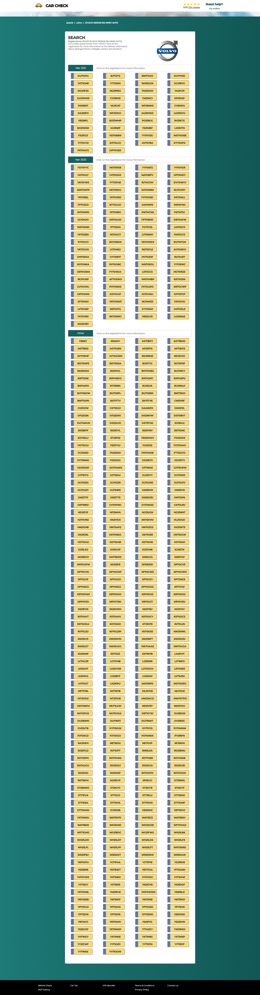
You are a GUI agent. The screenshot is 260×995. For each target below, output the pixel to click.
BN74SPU (179, 378)
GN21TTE (115, 497)
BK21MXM (83, 370)
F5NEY (83, 341)
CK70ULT (83, 175)
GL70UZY (83, 490)
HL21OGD (179, 519)
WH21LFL (83, 847)
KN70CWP (180, 286)
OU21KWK (83, 720)
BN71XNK (83, 378)
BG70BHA (115, 242)
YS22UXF (83, 929)
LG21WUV (179, 113)
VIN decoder (109, 985)
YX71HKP (179, 936)
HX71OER (147, 534)
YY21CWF (83, 944)
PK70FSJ (179, 212)
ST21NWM (83, 787)
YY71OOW (115, 951)
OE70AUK (115, 219)
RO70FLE (147, 249)
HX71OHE (147, 542)
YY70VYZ (83, 142)
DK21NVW (147, 415)
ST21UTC (115, 787)
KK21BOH (83, 557)
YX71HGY (83, 936)
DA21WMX (83, 98)
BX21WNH (83, 128)
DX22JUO (115, 423)
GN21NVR (147, 490)
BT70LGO (115, 204)
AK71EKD (83, 348)
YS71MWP (115, 929)
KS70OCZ (179, 616)
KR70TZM (115, 601)
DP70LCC (115, 142)
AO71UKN (115, 348)
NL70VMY (179, 189)
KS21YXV (179, 609)
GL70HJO (83, 219)
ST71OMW (83, 810)
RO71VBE (147, 758)
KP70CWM (180, 571)
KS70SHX (115, 624)
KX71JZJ (115, 653)
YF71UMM (179, 869)
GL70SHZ (179, 475)
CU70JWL (83, 286)
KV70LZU (83, 631)
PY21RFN (179, 735)
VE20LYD (147, 316)
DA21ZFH (83, 113)
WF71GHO (83, 832)
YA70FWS (83, 182)
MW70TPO (180, 698)
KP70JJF (83, 579)
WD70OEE (180, 135)
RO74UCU (83, 765)
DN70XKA (83, 256)
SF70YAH (83, 301)
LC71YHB (115, 661)
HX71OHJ (179, 542)
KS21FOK (83, 609)
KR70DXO (115, 594)
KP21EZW (147, 564)
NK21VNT (147, 705)
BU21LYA (147, 385)
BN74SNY (147, 378)
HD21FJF (83, 512)
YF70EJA (115, 227)
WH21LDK (147, 839)
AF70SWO (115, 279)
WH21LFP (115, 847)
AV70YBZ (147, 142)
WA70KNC (83, 227)
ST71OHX (147, 802)
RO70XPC (83, 758)
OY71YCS (147, 728)
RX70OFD (147, 772)
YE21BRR (83, 869)
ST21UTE (147, 787)
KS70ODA (83, 624)
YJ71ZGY (83, 884)
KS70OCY (147, 616)
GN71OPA (179, 497)
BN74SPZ (83, 385)
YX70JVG (179, 301)
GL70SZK (115, 482)
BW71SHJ (179, 393)
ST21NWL (179, 780)
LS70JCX (147, 271)
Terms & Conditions (144, 985)
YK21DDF (179, 884)
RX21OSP (115, 772)
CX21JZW (83, 408)
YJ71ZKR (115, 884)
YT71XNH (115, 83)
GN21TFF (83, 497)
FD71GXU (83, 445)
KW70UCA (180, 646)
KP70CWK (147, 571)
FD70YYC (83, 167)
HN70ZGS (147, 527)
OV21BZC (179, 720)
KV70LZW (115, 631)
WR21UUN (180, 854)
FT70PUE (115, 182)
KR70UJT (147, 601)
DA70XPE (147, 204)
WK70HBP (147, 279)
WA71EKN (83, 825)
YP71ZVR (115, 914)
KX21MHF (83, 653)
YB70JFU (83, 862)
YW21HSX (179, 929)
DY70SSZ (147, 309)
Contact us (172, 985)
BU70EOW (83, 393)
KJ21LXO (83, 549)
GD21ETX (147, 460)
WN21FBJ (83, 854)
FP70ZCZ (83, 204)
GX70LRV (179, 504)
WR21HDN (147, 854)
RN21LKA (147, 750)
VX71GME (83, 83)
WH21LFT (147, 847)
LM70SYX (179, 227)
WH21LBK (179, 832)
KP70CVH (83, 571)
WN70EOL (147, 264)
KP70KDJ (115, 586)
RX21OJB (179, 765)
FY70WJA (115, 271)
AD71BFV (147, 341)
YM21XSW (147, 90)
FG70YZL (147, 227)
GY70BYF (115, 256)
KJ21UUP (115, 549)
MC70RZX (179, 271)
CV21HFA (179, 105)
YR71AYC (83, 921)
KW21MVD (115, 638)
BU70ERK (147, 393)
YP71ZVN (83, 914)
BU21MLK (179, 385)
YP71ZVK (179, 906)
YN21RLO (179, 892)
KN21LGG (147, 557)
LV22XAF (147, 676)
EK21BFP (83, 430)
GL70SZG (83, 482)
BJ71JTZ (115, 75)
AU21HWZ (147, 113)
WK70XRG (180, 847)
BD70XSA (115, 363)
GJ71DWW (180, 467)
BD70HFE (83, 363)
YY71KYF (179, 944)
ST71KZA (83, 802)
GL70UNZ (147, 482)
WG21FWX (147, 832)
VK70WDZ (147, 242)
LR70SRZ (179, 668)
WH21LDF (115, 839)
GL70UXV (179, 482)
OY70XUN (115, 728)
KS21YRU (147, 609)
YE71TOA (147, 869)
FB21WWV (147, 437)
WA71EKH (179, 817)
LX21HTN (179, 128)
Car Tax (74, 985)
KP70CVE (179, 564)
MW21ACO (147, 698)
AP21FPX (147, 348)
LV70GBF (83, 309)
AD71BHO (179, 341)
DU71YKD (179, 75)
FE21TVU (115, 445)
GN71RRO (83, 504)
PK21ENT (83, 105)
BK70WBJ (147, 370)
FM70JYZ (179, 234)
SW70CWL (147, 212)
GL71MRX (115, 490)
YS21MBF (147, 128)
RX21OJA (147, 765)
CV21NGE (115, 98)
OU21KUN (179, 713)
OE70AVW (180, 219)
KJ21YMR (147, 549)
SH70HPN (83, 212)
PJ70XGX (115, 735)
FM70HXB (147, 452)
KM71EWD (115, 557)
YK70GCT (115, 234)
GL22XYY (147, 475)
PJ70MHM (180, 728)
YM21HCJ (147, 98)
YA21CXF (115, 105)
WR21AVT (115, 854)
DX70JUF (115, 294)
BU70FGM (180, 242)
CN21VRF (179, 400)
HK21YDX (115, 519)
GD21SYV (179, 460)
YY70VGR (179, 167)
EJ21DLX (180, 423)
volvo (79, 23)
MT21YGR (115, 698)
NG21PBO (115, 90)
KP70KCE (179, 579)
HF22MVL (115, 512)
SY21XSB (115, 810)
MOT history (44, 989)
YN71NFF (115, 899)
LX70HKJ (115, 249)
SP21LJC (147, 780)
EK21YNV (147, 430)
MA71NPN (147, 683)
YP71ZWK (147, 914)
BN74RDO (115, 378)
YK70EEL (83, 197)
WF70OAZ (180, 825)
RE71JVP (147, 743)
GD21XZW (83, 467)
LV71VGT (83, 683)
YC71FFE (147, 862)
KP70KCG (83, 586)
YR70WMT (115, 301)
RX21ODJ (115, 765)
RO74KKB (179, 758)
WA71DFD (115, 817)
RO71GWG (115, 758)
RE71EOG (115, 743)
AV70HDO (180, 249)
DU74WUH (83, 423)
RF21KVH (179, 743)
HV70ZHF (147, 256)
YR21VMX (179, 914)
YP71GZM (147, 906)
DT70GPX (179, 142)
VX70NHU (83, 817)
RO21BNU (179, 750)
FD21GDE (179, 437)
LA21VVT (179, 653)
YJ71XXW (179, 877)
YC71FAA (115, 862)
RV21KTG (179, 120)
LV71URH (179, 676)
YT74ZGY (147, 929)
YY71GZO (115, 944)
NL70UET (179, 256)
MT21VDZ (83, 698)
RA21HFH (83, 743)
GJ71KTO (83, 475)
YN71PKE (147, 899)
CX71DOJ (115, 408)
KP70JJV (147, 579)
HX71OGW (180, 534)
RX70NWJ (115, 316)
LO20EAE (179, 316)
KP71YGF (179, 586)
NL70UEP (83, 279)
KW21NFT (147, 638)
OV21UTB (83, 728)
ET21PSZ (115, 437)
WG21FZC (83, 90)
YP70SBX (115, 212)
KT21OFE (147, 624)
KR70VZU (179, 601)
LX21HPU (115, 683)
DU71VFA (83, 75)
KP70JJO (115, 579)
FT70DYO (179, 452)
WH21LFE (179, 839)
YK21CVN (147, 884)
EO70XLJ (83, 437)
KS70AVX (115, 616)
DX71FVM (147, 423)
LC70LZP (83, 661)
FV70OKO (147, 197)
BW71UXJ (147, 75)
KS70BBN (115, 135)
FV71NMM (83, 460)
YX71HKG (147, 936)
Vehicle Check (45, 985)
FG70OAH (180, 445)
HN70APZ (115, 527)
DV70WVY (180, 182)
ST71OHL (115, 802)
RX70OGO (180, 772)
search (69, 23)
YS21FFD (147, 921)
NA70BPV (147, 175)
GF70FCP (179, 294)
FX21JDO (115, 460)
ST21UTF (180, 787)
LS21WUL (83, 676)
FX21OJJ (83, 135)
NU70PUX (83, 713)
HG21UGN (147, 512)
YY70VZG (147, 135)
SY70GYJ (83, 242)
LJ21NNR (147, 661)
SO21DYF (115, 780)
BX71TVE (147, 400)
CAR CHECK (51, 5)
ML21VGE (147, 691)
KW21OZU (179, 638)
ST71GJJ (115, 795)
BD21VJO (179, 356)
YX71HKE (115, 936)
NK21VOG (179, 705)
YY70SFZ (147, 167)
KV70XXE (147, 631)
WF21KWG (147, 105)
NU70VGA (115, 713)
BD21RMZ (147, 356)
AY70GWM (115, 356)
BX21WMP (115, 120)
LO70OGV (147, 668)
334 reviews (194, 7)
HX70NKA (115, 534)
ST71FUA (83, 795)
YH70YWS (83, 877)
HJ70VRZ (83, 519)
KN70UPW (83, 564)
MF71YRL (83, 691)
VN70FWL (180, 204)
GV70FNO (115, 504)
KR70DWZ (83, 594)
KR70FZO (83, 601)
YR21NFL (83, 120)
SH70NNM (147, 189)
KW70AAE (147, 646)
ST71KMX (179, 795)
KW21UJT (83, 646)
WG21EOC (115, 832)
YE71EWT (115, 869)
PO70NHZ (115, 286)
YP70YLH (83, 906)
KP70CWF (115, 571)
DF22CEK (83, 415)
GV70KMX (147, 504)
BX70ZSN (179, 279)
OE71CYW (147, 713)
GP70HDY (180, 175)
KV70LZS (179, 624)
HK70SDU (115, 189)
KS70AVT (83, 616)
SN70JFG (115, 309)
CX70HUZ (115, 175)
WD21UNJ (115, 825)
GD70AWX (115, 467)
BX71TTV (115, 400)
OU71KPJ (115, 720)
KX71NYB (147, 653)
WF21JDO (115, 113)
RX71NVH (83, 780)
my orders (214, 8)
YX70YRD (83, 316)
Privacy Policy (142, 989)
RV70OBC (115, 264)
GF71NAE (147, 467)
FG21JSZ (147, 445)
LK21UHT (83, 668)
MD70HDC (180, 683)
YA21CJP (180, 90)
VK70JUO (83, 249)
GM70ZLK (179, 309)
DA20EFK (147, 408)
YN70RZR (83, 899)
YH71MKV (115, 877)
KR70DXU (180, 594)
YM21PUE (115, 892)
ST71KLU (147, 795)
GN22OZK (147, 497)
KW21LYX (83, 638)
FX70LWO (147, 286)
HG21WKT (179, 512)
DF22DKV (115, 415)
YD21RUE (179, 862)
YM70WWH (148, 892)
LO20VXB (115, 668)
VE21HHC (147, 810)
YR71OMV (115, 921)
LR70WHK (83, 294)
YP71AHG (115, 906)
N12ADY (115, 341)
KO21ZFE (115, 564)
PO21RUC (147, 120)
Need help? (214, 4)
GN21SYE (179, 490)
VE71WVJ (179, 810)
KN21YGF (179, 557)
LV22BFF (115, 676)
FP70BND (147, 219)
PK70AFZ (83, 150)
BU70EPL (115, 393)
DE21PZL (179, 408)
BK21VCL (115, 370)
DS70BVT (179, 415)
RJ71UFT (115, 750)
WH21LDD (83, 839)
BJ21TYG (147, 363)
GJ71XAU (115, 475)
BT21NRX (115, 385)
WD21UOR (147, 825)
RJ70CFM (147, 182)
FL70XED (83, 452)
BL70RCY (179, 370)
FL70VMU (147, 294)
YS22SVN (179, 921)
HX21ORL (83, 534)
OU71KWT (147, 720)
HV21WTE (179, 527)
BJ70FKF (179, 363)
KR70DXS (147, 594)
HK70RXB (115, 167)
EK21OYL (115, 430)
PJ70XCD (83, 735)
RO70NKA (83, 264)
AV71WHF (83, 356)
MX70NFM (83, 705)
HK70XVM (147, 519)
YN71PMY (179, 899)
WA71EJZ (147, 817)
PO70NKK (147, 735)
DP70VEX (115, 150)
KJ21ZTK (179, 549)
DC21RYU (179, 83)
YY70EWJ (179, 264)
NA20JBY (83, 323)
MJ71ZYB (115, 691)
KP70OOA (147, 586)
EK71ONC (179, 430)
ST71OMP (179, 802)
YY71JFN (147, 944)
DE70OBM (83, 271)
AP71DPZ (179, 348)
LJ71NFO (179, 661)
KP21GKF (179, 98)
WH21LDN (147, 83)
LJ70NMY (147, 234)
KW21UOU (115, 646)
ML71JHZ (179, 691)
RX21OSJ (83, 772)
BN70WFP (83, 189)
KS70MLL (179, 197)
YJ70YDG (147, 877)
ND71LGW (115, 705)
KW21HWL (180, 631)
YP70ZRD (83, 234)
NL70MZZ (147, 301)
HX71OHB (115, 542)
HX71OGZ (83, 542)
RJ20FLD (83, 750)
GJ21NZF (115, 128)
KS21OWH (115, 609)
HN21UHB (83, 527)
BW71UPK (83, 400)
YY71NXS (83, 951)
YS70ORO (115, 197)
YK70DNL (83, 892)
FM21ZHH (115, 452)
